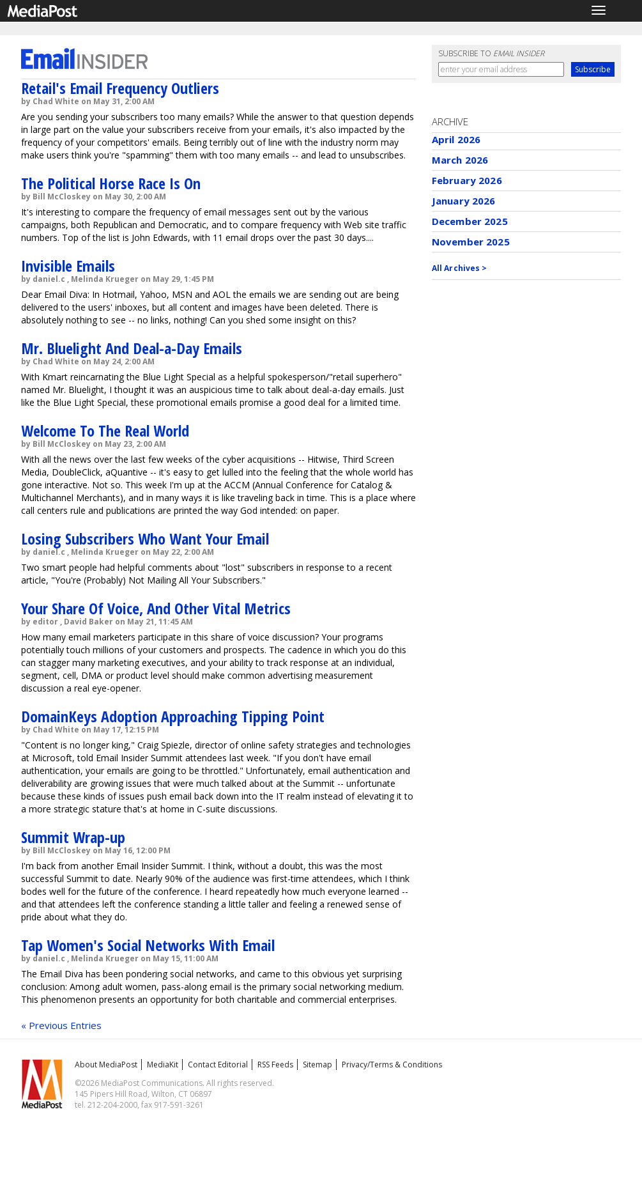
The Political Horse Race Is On (111, 183)
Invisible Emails (68, 265)
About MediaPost (106, 1064)
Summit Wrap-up (73, 837)
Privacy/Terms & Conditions (392, 1064)
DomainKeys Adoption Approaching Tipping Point (173, 716)
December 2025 (470, 221)
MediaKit (162, 1064)
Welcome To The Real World (105, 430)
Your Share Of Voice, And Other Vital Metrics (156, 608)
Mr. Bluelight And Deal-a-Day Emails (131, 348)
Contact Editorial (218, 1064)
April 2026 (456, 139)
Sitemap (317, 1064)
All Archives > (459, 268)
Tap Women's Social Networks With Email (148, 945)
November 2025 (471, 241)
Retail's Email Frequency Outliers (120, 87)
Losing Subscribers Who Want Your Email (145, 538)
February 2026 (467, 180)
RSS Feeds (275, 1064)
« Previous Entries (61, 1025)
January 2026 (464, 200)
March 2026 (460, 159)
